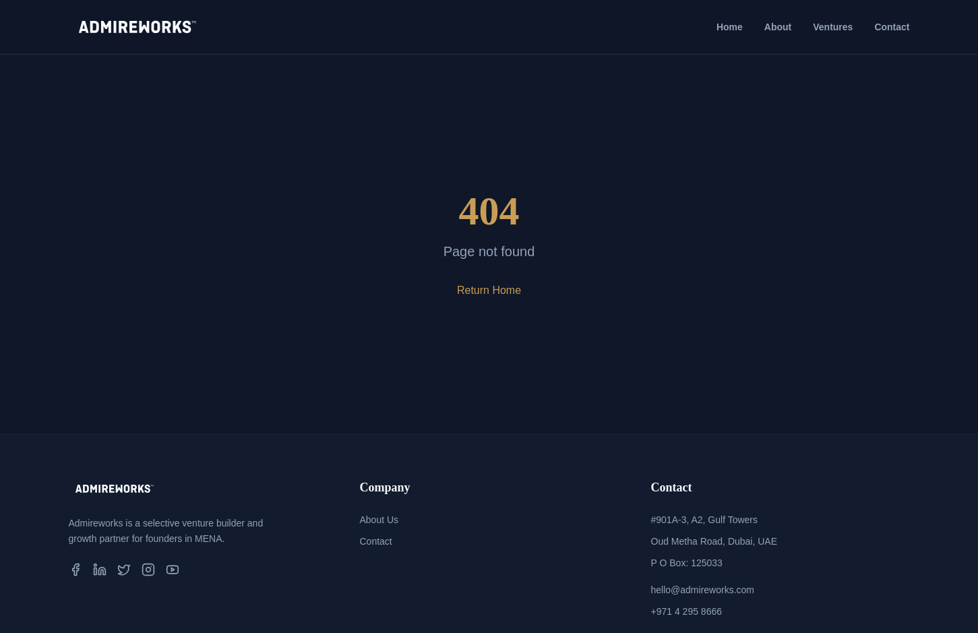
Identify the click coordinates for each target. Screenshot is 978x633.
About (777, 27)
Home (729, 27)
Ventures (833, 27)
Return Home (489, 290)
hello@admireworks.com (702, 589)
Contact (891, 27)
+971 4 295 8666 (687, 611)
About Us (379, 519)
